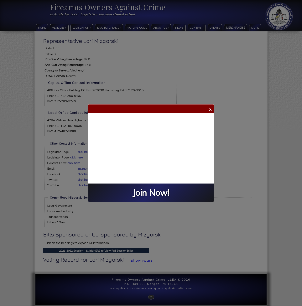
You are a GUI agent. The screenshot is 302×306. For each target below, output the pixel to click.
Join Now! (151, 192)
